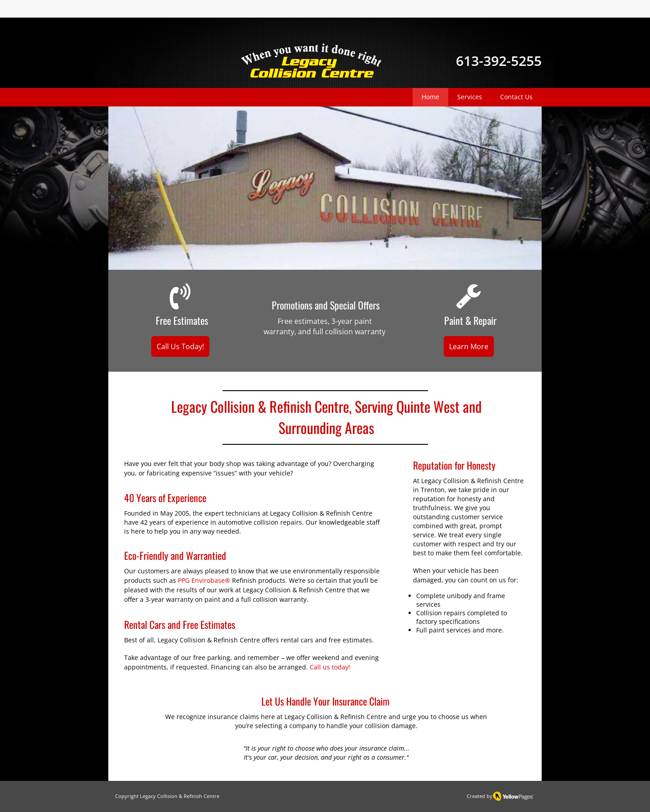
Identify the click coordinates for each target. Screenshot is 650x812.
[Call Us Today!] (180, 346)
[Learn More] (469, 346)
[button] (325, 188)
